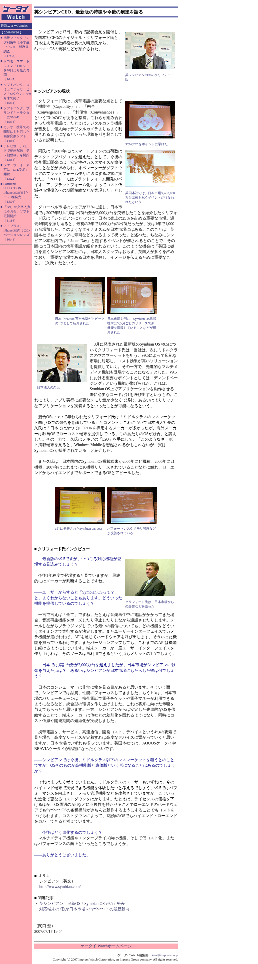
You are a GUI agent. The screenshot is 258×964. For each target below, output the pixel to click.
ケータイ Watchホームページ (106, 946)
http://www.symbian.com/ (60, 886)
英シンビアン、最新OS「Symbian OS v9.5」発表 (82, 903)
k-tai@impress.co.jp (165, 955)
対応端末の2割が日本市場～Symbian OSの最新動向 (84, 909)
